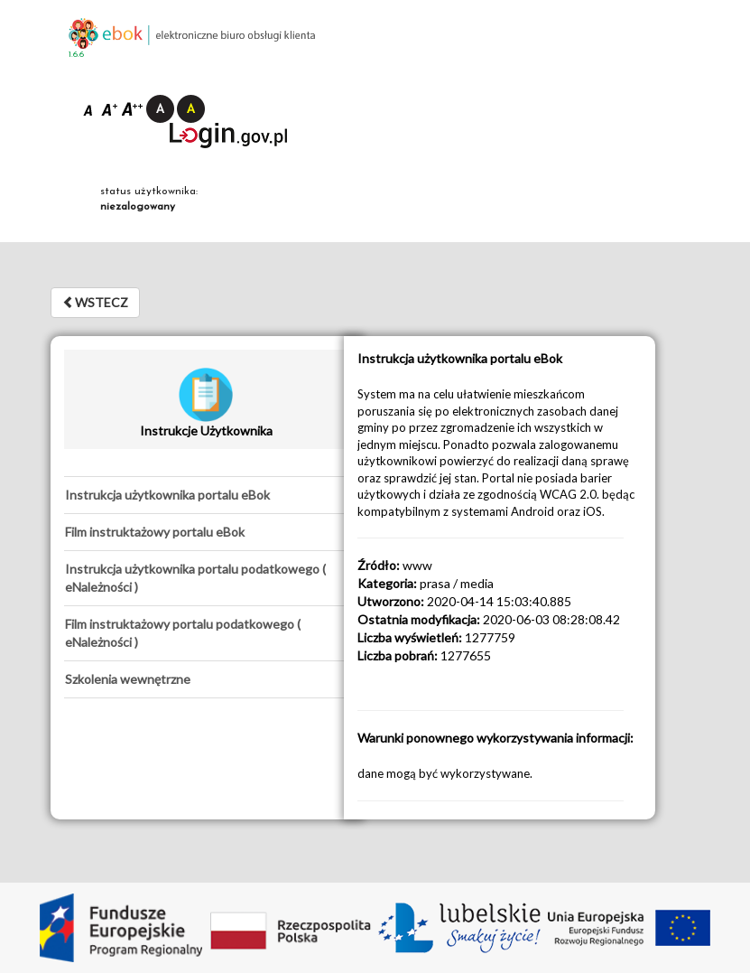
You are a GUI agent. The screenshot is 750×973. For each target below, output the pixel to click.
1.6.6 (76, 55)
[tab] (206, 495)
